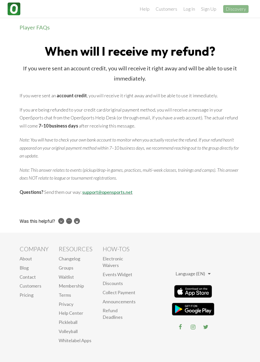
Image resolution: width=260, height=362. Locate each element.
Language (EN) (192, 273)
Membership (71, 286)
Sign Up (208, 9)
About (26, 258)
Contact (28, 277)
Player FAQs (35, 27)
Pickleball (68, 322)
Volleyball (68, 331)
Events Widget (117, 274)
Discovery (236, 9)
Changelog (69, 258)
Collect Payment (119, 292)
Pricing (27, 295)
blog (24, 268)
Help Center (71, 313)
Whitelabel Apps (75, 340)
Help (145, 9)
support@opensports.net (107, 192)
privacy (66, 304)
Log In (189, 9)
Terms (65, 295)
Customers (166, 9)
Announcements (119, 301)
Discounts (113, 283)
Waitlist (66, 277)
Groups (66, 268)
